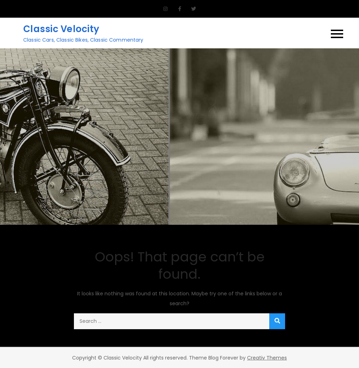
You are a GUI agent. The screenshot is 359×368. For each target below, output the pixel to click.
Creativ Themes (267, 357)
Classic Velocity (61, 29)
